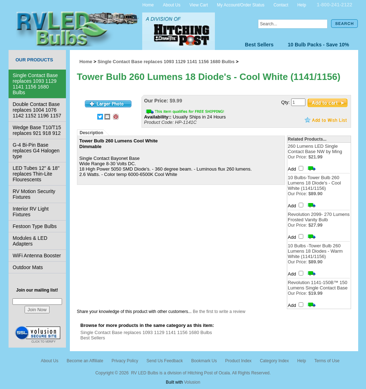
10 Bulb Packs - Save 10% (318, 44)
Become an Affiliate (85, 360)
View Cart (199, 4)
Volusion (192, 382)
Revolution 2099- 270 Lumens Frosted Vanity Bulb (319, 217)
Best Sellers (259, 44)
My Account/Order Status (240, 4)
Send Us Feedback (164, 360)
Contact (280, 4)
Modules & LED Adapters (30, 241)
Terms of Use (327, 360)
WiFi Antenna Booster (37, 255)
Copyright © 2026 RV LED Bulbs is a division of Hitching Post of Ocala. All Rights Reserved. (182, 372)
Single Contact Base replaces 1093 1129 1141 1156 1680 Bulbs (35, 83)
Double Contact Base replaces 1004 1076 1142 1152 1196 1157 (37, 109)
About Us (171, 4)
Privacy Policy (125, 360)
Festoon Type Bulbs (35, 226)
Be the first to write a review (219, 311)
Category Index (274, 360)
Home (148, 4)
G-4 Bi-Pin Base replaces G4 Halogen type (36, 150)
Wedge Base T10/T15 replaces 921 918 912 (37, 130)
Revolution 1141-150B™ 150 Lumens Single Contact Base (318, 285)
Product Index (238, 360)
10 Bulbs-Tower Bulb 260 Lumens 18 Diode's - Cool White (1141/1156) (314, 183)
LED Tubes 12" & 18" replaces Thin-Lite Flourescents (36, 173)
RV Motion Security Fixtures (34, 194)
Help (301, 4)
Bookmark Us (204, 360)
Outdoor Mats (28, 267)
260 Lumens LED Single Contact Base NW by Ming (315, 148)
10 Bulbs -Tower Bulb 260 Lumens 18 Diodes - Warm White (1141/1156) (315, 251)
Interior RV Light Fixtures (31, 211)
